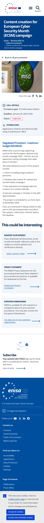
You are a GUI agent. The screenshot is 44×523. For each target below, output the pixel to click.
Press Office (8, 488)
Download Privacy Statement (12, 286)
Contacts (7, 430)
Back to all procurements (16, 57)
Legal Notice (8, 459)
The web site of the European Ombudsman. (17, 321)
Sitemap (7, 469)
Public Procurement (12, 437)
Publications (8, 484)
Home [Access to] (6, 40)
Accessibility (8, 455)
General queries (10, 433)
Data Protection (10, 462)
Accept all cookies (15, 512)
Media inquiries (10, 441)
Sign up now (8, 368)
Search (38, 11)
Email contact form (16, 254)
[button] (30, 8)
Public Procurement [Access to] (14, 43)
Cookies (6, 466)
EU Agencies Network (16, 411)
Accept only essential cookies (20, 518)
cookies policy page (16, 499)
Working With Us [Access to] (17, 40)
